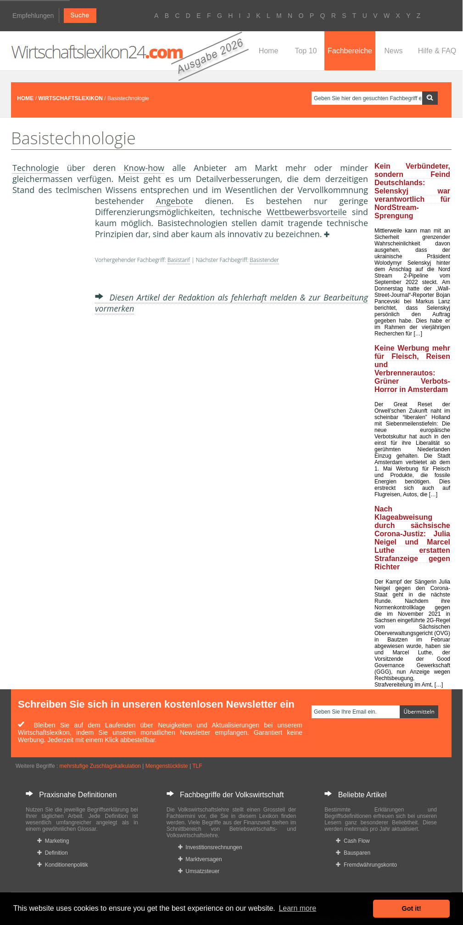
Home (269, 51)
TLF (197, 766)
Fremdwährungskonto (366, 865)
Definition (52, 853)
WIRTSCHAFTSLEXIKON (70, 98)
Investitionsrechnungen (210, 847)
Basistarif (178, 260)
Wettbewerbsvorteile (307, 211)
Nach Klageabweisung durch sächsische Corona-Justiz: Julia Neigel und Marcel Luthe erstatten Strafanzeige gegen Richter (412, 538)
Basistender (264, 260)
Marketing (53, 841)
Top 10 (306, 51)
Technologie (35, 167)
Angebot (172, 200)
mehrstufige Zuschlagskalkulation (100, 766)
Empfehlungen (33, 15)
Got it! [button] (411, 908)
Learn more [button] (297, 908)
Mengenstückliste (166, 766)
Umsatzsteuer (199, 871)
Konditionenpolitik (62, 865)
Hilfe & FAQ (437, 51)
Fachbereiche (350, 51)
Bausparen (353, 853)
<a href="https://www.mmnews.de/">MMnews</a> (49, 348)
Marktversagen (200, 859)
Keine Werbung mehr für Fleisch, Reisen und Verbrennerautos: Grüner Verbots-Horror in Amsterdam (412, 368)
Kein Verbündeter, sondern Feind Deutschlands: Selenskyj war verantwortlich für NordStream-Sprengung (412, 191)
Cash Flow (352, 841)
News (393, 51)
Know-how (144, 167)
